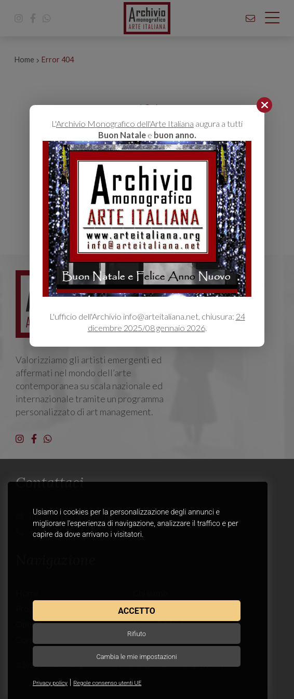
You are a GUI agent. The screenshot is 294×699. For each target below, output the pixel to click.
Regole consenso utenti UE (107, 683)
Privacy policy (50, 683)
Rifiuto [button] (136, 634)
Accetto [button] (136, 611)
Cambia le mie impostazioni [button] (136, 657)
